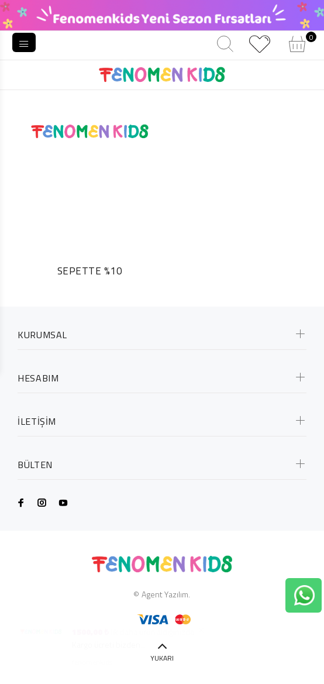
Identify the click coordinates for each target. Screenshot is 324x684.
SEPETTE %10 (90, 271)
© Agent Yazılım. (161, 594)
